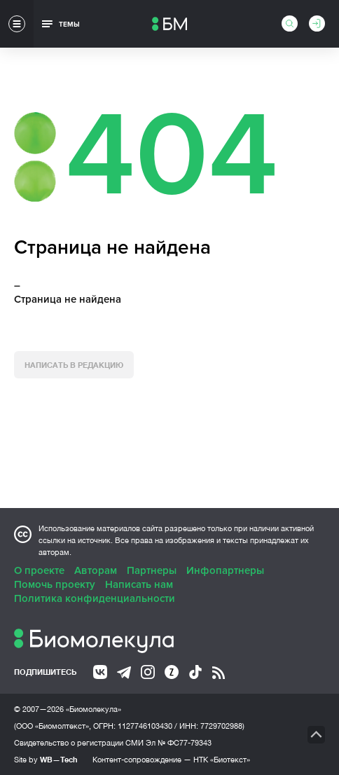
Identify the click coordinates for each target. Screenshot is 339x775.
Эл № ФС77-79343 (179, 743)
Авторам (95, 570)
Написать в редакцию (74, 364)
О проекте (39, 570)
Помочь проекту (54, 584)
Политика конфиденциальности (94, 598)
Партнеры (152, 570)
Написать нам (139, 584)
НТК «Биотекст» (221, 759)
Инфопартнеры (225, 570)
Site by (46, 759)
